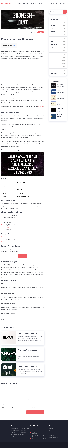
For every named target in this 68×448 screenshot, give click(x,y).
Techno (53, 70)
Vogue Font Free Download (60, 103)
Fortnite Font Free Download (60, 91)
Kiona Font (6, 220)
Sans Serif (24, 3)
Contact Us (51, 430)
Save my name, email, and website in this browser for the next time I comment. (21, 407)
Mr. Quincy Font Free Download (60, 85)
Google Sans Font (7, 227)
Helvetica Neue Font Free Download (60, 116)
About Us (51, 428)
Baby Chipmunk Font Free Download (38, 436)
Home (18, 3)
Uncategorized (54, 73)
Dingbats (53, 31)
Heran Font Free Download (27, 334)
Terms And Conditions (53, 437)
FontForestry (6, 4)
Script (39, 3)
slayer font (40, 106)
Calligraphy (32, 3)
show (14, 45)
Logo (52, 47)
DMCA (50, 433)
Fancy (52, 38)
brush (52, 22)
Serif (52, 63)
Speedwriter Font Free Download (37, 429)
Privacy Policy (52, 435)
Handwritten (53, 3)
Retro (52, 50)
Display (45, 3)
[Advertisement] (23, 73)
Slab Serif (53, 66)
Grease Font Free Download (39, 438)
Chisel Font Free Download (27, 367)
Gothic (52, 41)
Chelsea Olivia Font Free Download (60, 110)
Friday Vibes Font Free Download (37, 432)
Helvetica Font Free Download (60, 97)
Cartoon (53, 28)
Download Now (22, 255)
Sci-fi (52, 57)
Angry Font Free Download (27, 350)
